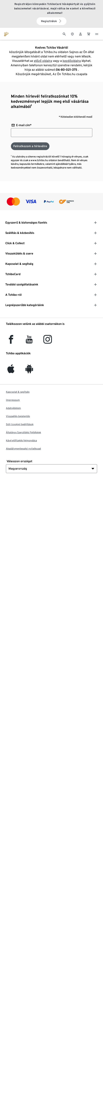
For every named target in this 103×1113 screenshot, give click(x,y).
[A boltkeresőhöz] (72, 33)
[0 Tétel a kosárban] (89, 33)
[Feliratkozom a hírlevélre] (30, 146)
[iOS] (11, 371)
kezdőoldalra (72, 61)
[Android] (29, 371)
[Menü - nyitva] (97, 33)
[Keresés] (64, 33)
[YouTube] (29, 341)
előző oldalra (43, 61)
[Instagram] (48, 341)
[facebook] (11, 341)
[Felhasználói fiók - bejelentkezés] (80, 33)
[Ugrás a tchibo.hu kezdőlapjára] (6, 33)
